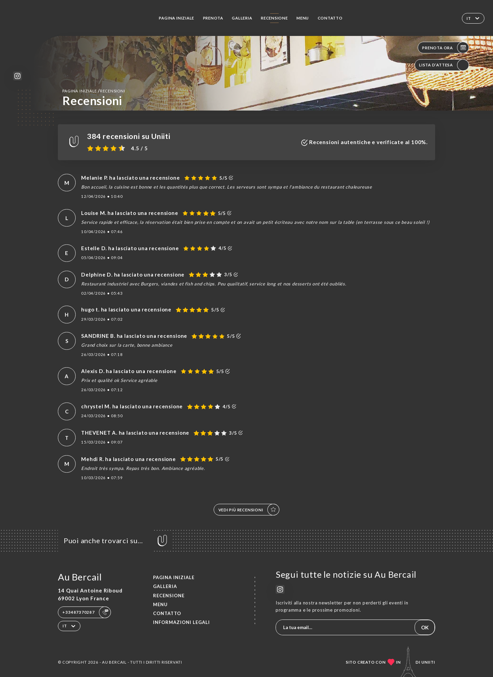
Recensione (274, 18)
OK (425, 627)
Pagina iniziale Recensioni (93, 90)
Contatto (330, 18)
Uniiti (428, 662)
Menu (302, 18)
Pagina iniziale (176, 18)
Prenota (213, 18)
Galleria (242, 18)
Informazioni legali (181, 622)
